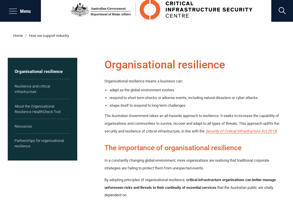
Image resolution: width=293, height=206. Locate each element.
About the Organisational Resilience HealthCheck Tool (38, 109)
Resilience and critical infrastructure (32, 89)
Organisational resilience (39, 71)
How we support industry (49, 35)
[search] (282, 11)
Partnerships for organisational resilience (39, 143)
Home (18, 35)
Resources (23, 126)
